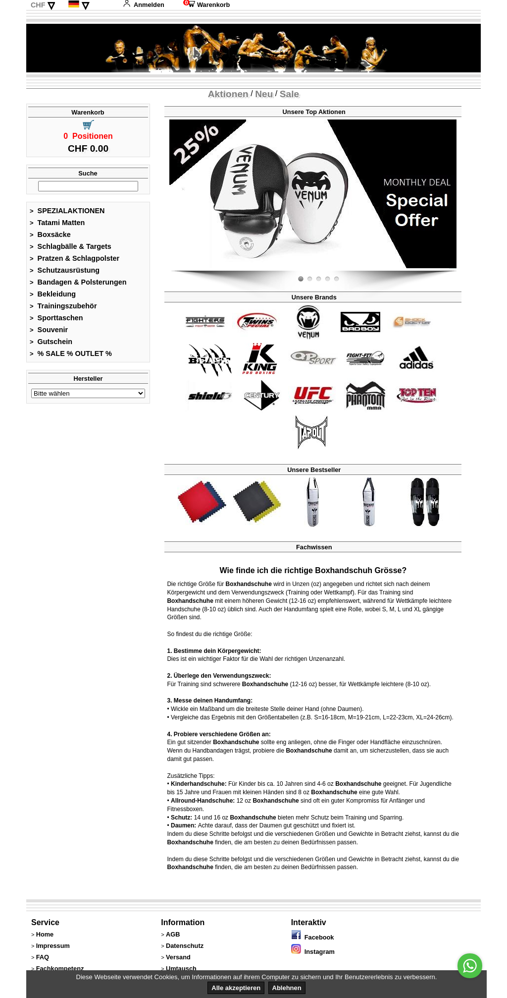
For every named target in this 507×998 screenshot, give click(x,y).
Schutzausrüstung (65, 270)
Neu (264, 94)
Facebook (312, 937)
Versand (178, 957)
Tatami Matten (57, 223)
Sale (289, 94)
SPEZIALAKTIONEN (67, 211)
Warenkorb (206, 4)
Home (45, 934)
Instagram (313, 951)
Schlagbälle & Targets (70, 246)
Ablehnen (287, 988)
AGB (173, 934)
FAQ (42, 957)
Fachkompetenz (60, 968)
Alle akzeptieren (235, 988)
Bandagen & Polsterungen (78, 282)
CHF (38, 5)
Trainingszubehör (63, 306)
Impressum (53, 945)
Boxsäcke (50, 234)
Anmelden (143, 4)
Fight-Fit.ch (454, 268)
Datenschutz (184, 945)
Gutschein (51, 342)
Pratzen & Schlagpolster (74, 258)
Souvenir (49, 330)
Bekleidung (53, 294)
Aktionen (228, 94)
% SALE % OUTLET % (71, 353)
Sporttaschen (56, 318)
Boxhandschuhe (249, 584)
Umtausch (181, 968)
